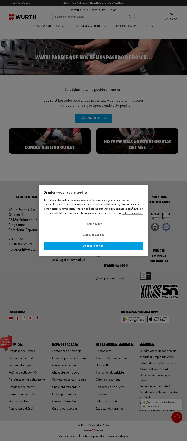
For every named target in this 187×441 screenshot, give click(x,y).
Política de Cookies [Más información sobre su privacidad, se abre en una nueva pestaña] (132, 213)
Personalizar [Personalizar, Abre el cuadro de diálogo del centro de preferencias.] (93, 224)
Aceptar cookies (93, 246)
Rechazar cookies (93, 235)
